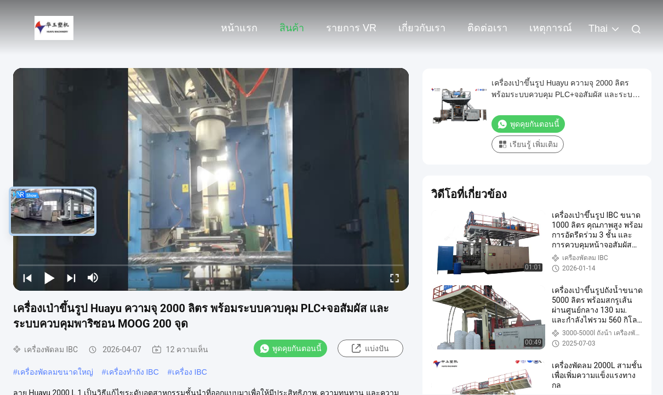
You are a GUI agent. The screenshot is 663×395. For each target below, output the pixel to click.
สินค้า (291, 27)
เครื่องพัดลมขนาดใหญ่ (55, 372)
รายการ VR (351, 27)
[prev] (27, 277)
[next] (71, 277)
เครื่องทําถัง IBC (132, 372)
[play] (211, 179)
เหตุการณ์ (550, 27)
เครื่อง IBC (189, 372)
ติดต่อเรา (487, 27)
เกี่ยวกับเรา (421, 27)
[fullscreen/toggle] (394, 277)
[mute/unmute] (93, 277)
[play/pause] (49, 277)
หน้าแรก (239, 27)
